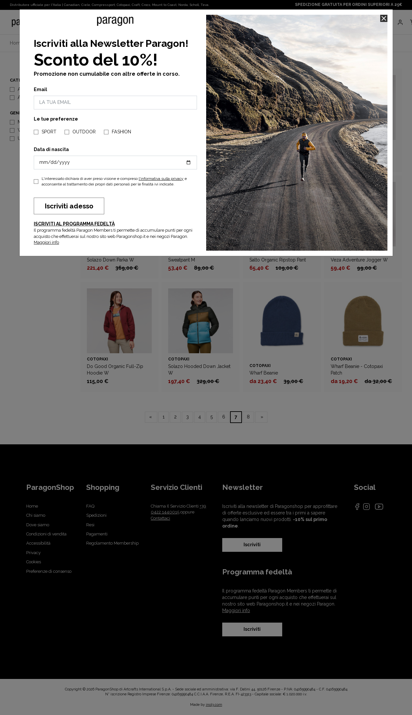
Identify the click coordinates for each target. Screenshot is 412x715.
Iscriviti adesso (69, 206)
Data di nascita (51, 149)
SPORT (49, 131)
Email (40, 89)
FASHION (121, 131)
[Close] (383, 18)
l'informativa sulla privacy (161, 178)
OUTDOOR (84, 131)
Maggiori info (46, 242)
